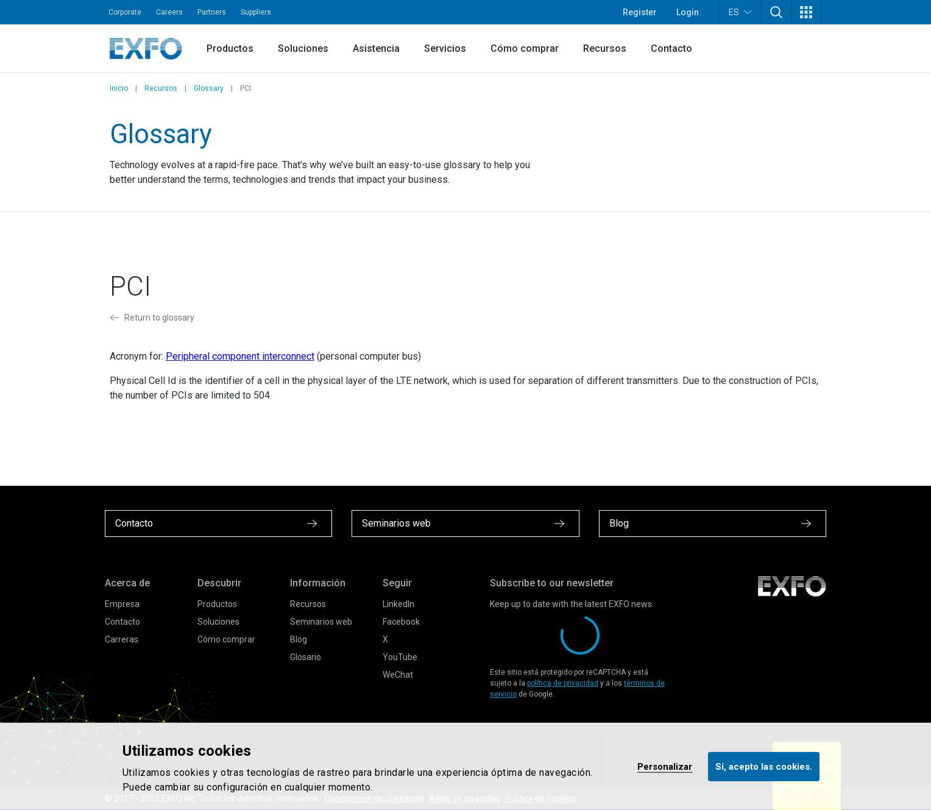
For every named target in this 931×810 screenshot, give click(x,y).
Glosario (305, 657)
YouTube (400, 657)
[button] (776, 12)
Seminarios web (321, 622)
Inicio (119, 88)
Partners (211, 12)
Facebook (401, 622)
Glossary (209, 88)
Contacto (671, 48)
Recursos (604, 48)
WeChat (398, 675)
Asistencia (376, 48)
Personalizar (664, 766)
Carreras (121, 639)
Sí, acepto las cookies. (763, 766)
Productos (230, 48)
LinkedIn (398, 604)
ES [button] (740, 12)
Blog (298, 639)
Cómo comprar (524, 48)
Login (687, 12)
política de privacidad (562, 683)
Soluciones (303, 48)
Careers (169, 12)
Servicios (445, 48)
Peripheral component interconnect (240, 356)
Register (640, 12)
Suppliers (256, 12)
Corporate (124, 12)
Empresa (122, 604)
